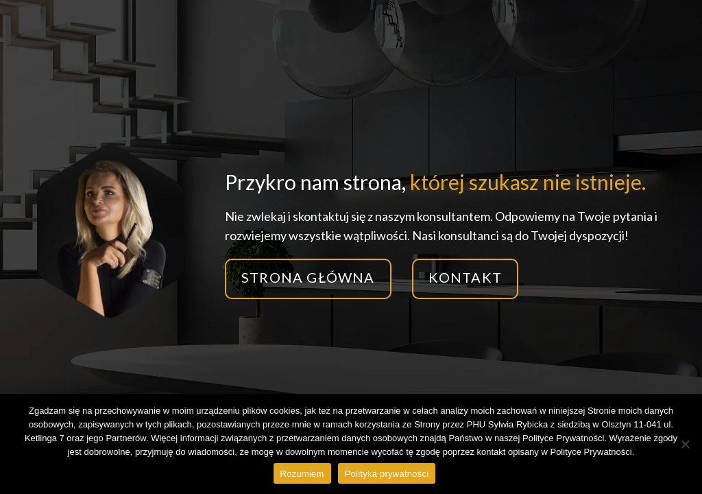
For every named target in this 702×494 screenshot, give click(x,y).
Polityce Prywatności (590, 452)
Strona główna (308, 277)
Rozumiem (302, 474)
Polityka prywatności (387, 474)
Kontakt (465, 277)
